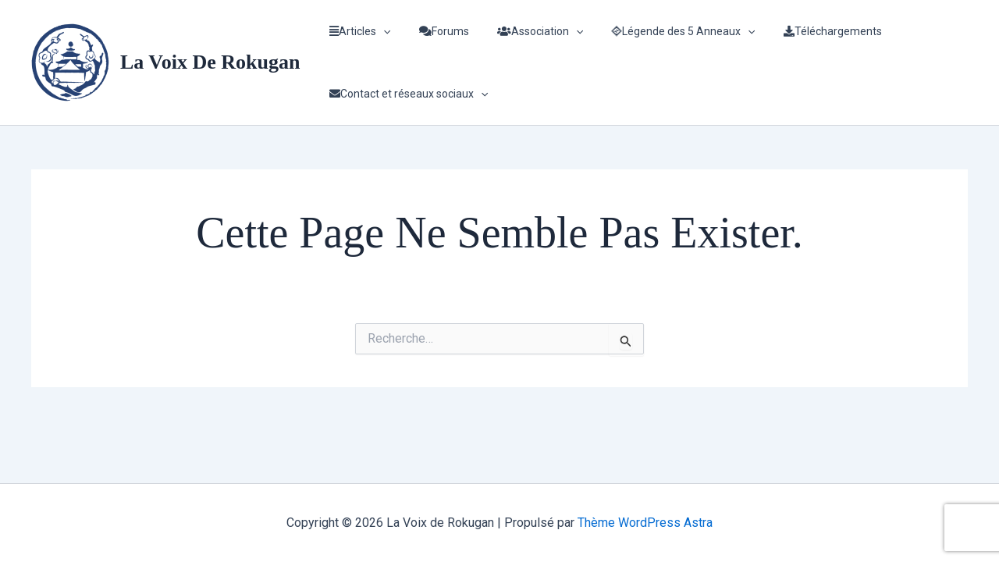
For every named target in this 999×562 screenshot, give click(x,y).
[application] (380, 31)
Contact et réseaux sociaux (405, 93)
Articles (356, 31)
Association (524, 31)
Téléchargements (804, 31)
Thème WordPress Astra (645, 522)
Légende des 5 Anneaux (661, 31)
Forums (435, 31)
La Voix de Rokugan (210, 62)
